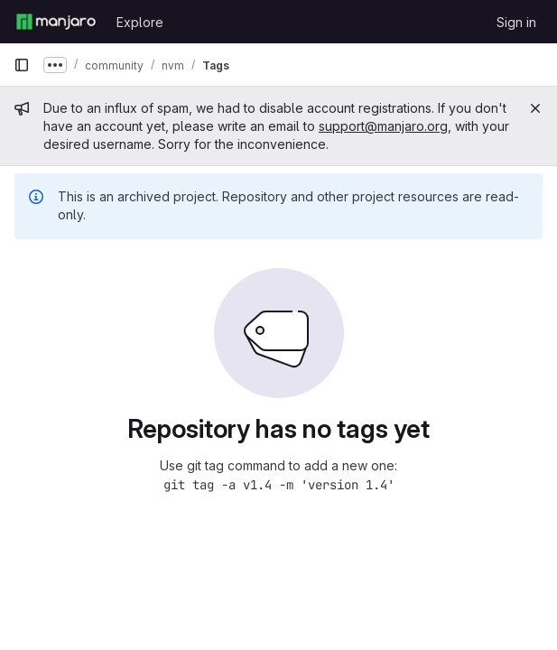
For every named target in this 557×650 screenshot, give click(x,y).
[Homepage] (56, 21)
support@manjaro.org (383, 126)
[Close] (535, 108)
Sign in (516, 22)
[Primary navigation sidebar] (21, 65)
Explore (139, 22)
